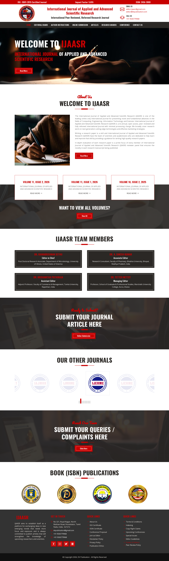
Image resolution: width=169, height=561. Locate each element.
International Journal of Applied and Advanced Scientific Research (80, 10)
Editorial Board (41, 25)
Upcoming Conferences (134, 532)
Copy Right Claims (131, 528)
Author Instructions (60, 25)
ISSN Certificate (94, 528)
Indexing (128, 525)
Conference (125, 25)
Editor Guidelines (131, 539)
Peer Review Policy (132, 545)
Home (29, 25)
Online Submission (80, 25)
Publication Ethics (95, 546)
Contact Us (137, 25)
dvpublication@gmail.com (63, 530)
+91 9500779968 (132, 19)
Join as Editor (93, 535)
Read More (23, 71)
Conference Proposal (97, 532)
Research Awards (109, 25)
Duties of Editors (131, 542)
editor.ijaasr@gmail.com (135, 9)
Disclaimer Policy (95, 539)
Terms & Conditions (132, 522)
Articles (94, 25)
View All (84, 216)
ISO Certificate (94, 525)
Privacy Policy (93, 542)
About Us (92, 522)
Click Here (83, 448)
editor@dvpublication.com (136, 12)
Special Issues (130, 535)
